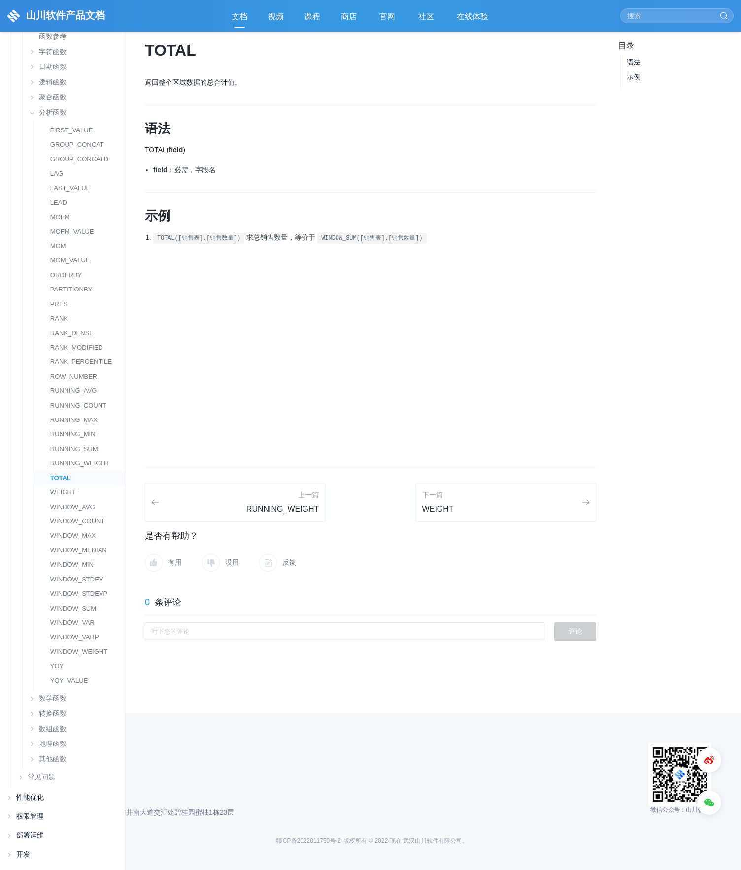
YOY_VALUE (69, 680)
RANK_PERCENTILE (81, 361)
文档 (239, 16)
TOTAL (60, 478)
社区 (427, 20)
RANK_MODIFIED (76, 347)
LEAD (58, 202)
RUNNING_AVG (73, 390)
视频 (276, 16)
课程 (312, 16)
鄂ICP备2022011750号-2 (308, 841)
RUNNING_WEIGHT (79, 463)
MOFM (60, 217)
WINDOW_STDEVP (78, 593)
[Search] (677, 15)
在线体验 (473, 20)
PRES (58, 304)
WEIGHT (63, 492)
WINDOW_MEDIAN (78, 550)
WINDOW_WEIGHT (78, 651)
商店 (350, 20)
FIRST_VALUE (71, 130)
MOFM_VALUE (72, 231)
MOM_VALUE (70, 260)
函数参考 (53, 36)
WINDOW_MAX (73, 535)
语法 (633, 62)
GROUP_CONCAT (77, 144)
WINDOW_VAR (72, 622)
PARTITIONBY (71, 289)
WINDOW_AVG (72, 507)
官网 (388, 20)
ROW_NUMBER (73, 376)
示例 (633, 77)
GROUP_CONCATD (79, 158)
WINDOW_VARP (74, 637)
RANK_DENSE (72, 333)
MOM (58, 246)
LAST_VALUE (70, 188)
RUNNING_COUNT (78, 405)
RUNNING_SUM (74, 448)
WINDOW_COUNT (77, 521)
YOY (57, 666)
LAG (56, 173)
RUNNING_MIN (73, 434)
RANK (59, 318)
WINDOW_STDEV (76, 579)
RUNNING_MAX (74, 419)
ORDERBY (66, 275)
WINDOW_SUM (73, 608)
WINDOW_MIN (72, 564)
